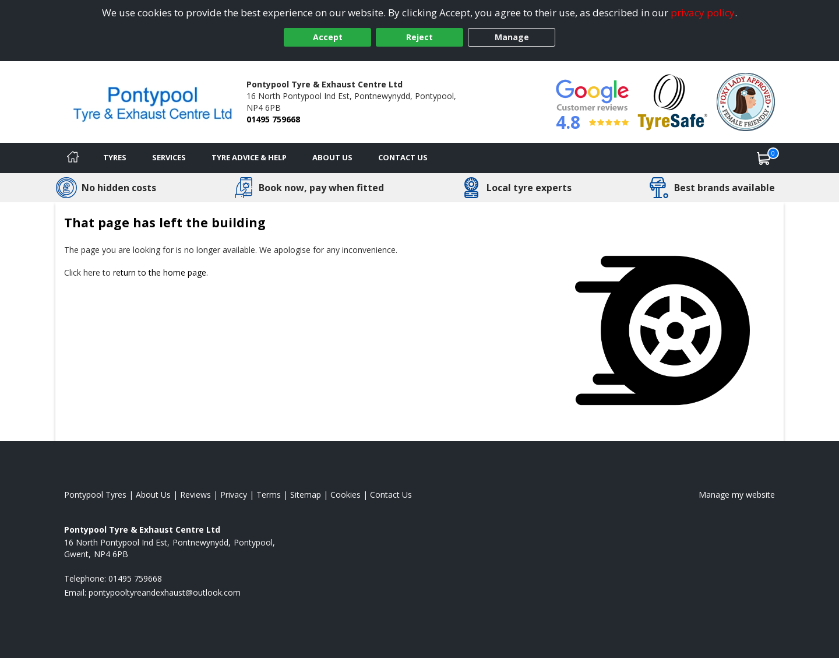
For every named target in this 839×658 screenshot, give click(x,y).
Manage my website (737, 494)
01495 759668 (273, 119)
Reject (419, 37)
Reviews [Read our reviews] (195, 494)
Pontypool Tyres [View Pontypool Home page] (95, 494)
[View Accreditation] (672, 101)
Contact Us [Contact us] (403, 157)
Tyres (114, 157)
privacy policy (703, 12)
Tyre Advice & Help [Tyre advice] (249, 157)
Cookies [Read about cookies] (345, 494)
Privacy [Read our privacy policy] (233, 494)
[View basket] (764, 158)
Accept (328, 37)
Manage (512, 37)
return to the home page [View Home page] (159, 272)
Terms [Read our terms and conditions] (268, 494)
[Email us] (165, 592)
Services (169, 157)
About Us (332, 157)
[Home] (72, 158)
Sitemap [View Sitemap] (305, 494)
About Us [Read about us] (153, 494)
